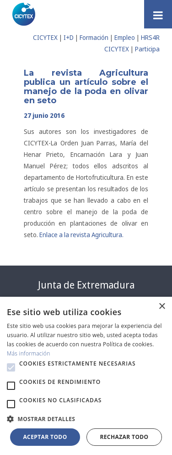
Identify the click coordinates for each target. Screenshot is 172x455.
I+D (69, 37)
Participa (147, 48)
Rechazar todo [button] (124, 437)
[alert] (86, 376)
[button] (11, 367)
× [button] (161, 306)
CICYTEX (45, 37)
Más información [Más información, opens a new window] (28, 353)
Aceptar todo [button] (45, 437)
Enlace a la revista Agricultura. (81, 234)
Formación (94, 37)
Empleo (124, 37)
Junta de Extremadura (86, 284)
